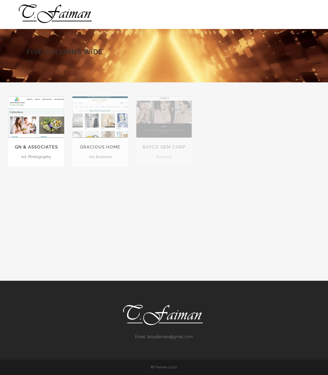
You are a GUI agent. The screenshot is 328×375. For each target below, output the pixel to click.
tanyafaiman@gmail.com (170, 336)
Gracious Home (100, 147)
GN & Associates (36, 147)
